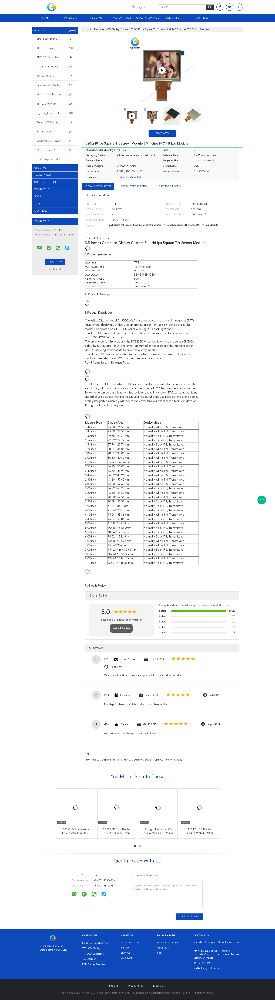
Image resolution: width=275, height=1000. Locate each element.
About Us (96, 18)
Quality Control (147, 18)
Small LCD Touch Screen (55, 39)
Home (45, 18)
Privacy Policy (135, 986)
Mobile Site (159, 986)
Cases (38, 204)
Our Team (127, 958)
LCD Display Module (55, 67)
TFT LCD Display (55, 48)
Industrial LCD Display (55, 141)
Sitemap (113, 986)
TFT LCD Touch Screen (55, 94)
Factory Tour (122, 18)
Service (125, 953)
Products (70, 18)
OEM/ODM (163, 948)
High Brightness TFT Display (55, 113)
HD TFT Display (55, 131)
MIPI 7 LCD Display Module (136, 760)
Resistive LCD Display (55, 85)
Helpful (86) (213, 724)
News (37, 196)
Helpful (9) (116, 667)
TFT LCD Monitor (55, 104)
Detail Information (98, 186)
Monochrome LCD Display (55, 150)
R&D (159, 953)
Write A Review (121, 628)
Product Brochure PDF (129, 177)
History (126, 948)
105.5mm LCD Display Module (102, 760)
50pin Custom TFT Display (167, 760)
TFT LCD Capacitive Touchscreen (55, 57)
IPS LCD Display (55, 76)
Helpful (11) (215, 695)
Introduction (130, 942)
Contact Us (173, 18)
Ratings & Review (170, 186)
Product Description (135, 186)
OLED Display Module (55, 159)
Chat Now (201, 18)
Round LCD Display (55, 122)
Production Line (167, 942)
